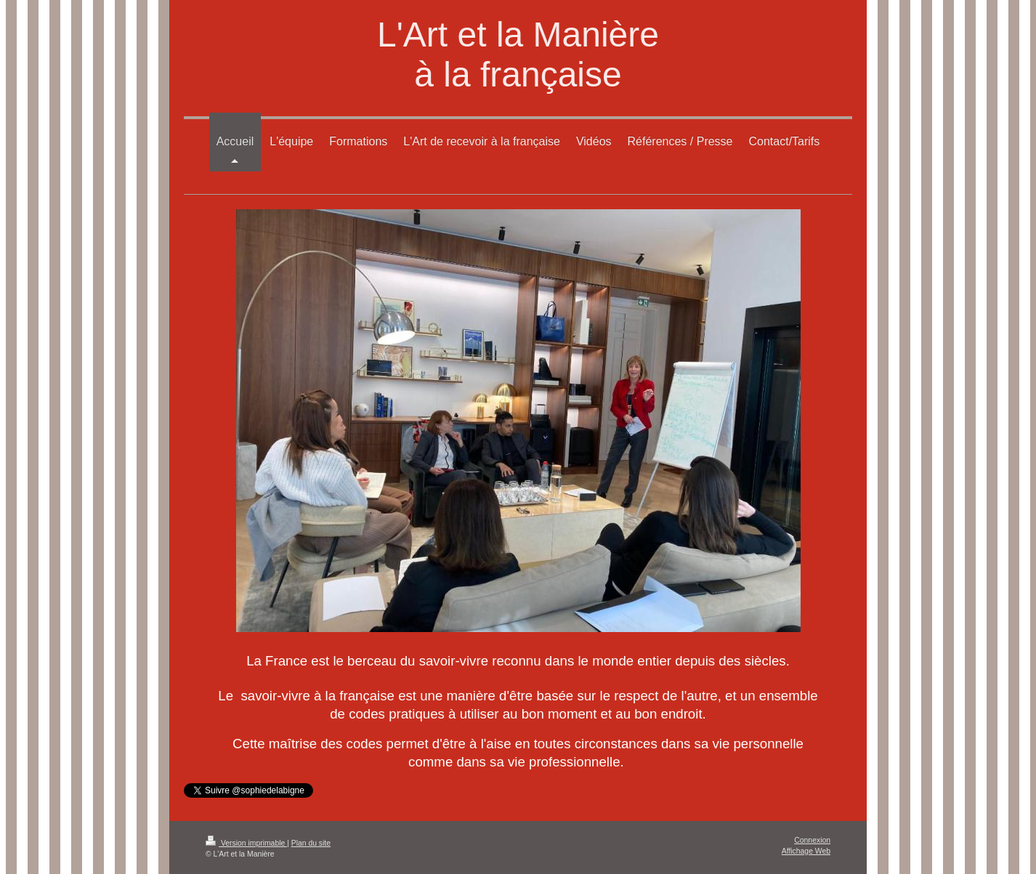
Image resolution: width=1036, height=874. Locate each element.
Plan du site (311, 843)
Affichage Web (806, 851)
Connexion (812, 840)
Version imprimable (246, 843)
